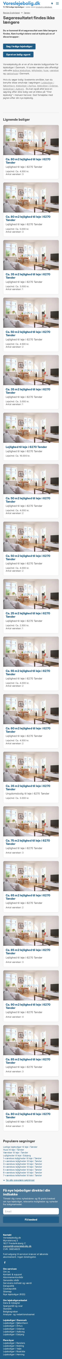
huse (45, 70)
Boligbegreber (10, 1311)
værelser (54, 70)
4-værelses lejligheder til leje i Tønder (22, 1166)
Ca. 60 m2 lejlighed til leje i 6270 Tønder (28, 730)
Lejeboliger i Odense (13, 1328)
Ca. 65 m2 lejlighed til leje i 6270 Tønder (28, 897)
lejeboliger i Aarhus (26, 85)
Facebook (5, 1262)
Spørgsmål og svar (13, 1306)
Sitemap (7, 1291)
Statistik (7, 1308)
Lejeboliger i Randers (14, 1343)
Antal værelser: (14, 174)
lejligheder (37, 70)
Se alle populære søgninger (20, 1180)
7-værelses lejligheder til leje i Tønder (22, 1175)
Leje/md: (11, 171)
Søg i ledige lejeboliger (19, 46)
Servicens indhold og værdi (17, 1283)
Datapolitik (8, 1285)
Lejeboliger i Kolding (13, 1345)
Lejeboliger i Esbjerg (13, 1334)
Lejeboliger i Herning (13, 1354)
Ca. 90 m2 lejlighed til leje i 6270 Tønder (28, 1006)
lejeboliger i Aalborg (13, 88)
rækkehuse (12, 73)
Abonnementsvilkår (13, 1277)
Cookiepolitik (10, 1288)
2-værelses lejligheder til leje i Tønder (22, 1161)
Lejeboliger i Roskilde (14, 1351)
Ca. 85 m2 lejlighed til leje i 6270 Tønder (28, 951)
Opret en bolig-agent (18, 54)
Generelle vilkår (11, 1280)
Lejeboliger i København (15, 1323)
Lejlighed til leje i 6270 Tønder (24, 166)
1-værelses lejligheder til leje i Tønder (22, 1158)
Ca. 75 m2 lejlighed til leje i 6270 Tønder (28, 842)
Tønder (27, 13)
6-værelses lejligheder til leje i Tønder (22, 1172)
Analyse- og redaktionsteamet (19, 1314)
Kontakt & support (12, 1274)
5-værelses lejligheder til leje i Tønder (22, 1169)
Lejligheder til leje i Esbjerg (17, 1155)
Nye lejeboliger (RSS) (14, 1294)
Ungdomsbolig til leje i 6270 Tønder (27, 793)
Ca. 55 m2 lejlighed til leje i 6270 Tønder (28, 672)
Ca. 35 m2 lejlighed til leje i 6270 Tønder (28, 275)
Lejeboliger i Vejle (12, 1348)
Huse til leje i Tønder (13, 1149)
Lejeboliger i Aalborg (14, 1331)
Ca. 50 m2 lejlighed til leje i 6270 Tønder (28, 333)
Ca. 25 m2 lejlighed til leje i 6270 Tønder (28, 614)
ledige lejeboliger (21, 70)
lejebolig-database (44, 7)
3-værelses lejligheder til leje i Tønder (22, 1164)
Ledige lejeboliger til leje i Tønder (20, 1147)
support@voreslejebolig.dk (17, 1246)
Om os (6, 1271)
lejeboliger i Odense (47, 85)
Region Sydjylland (11, 13)
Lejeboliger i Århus (12, 1325)
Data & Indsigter (11, 1303)
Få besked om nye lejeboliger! (51, 3)
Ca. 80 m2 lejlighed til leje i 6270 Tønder (28, 160)
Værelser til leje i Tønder (15, 1152)
